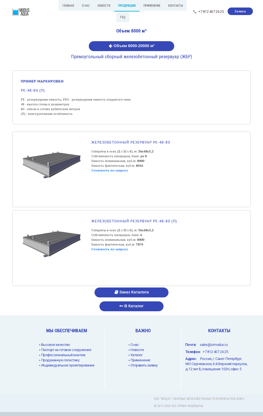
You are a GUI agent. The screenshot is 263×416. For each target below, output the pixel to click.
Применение (152, 5)
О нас (86, 5)
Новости (104, 5)
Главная (68, 5)
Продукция (127, 5)
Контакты (175, 5)
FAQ (122, 17)
